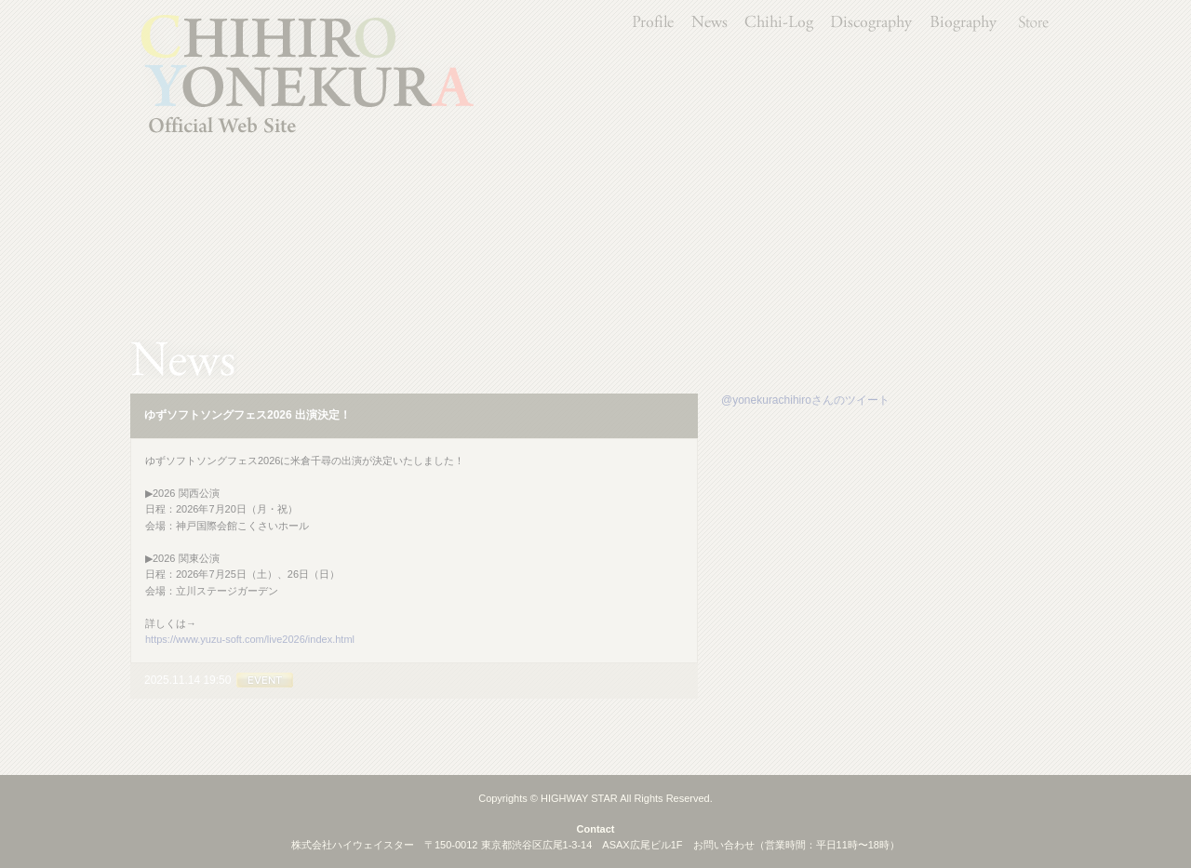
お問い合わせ (724, 844)
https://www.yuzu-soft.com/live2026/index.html (250, 639)
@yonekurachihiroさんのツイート (805, 400)
